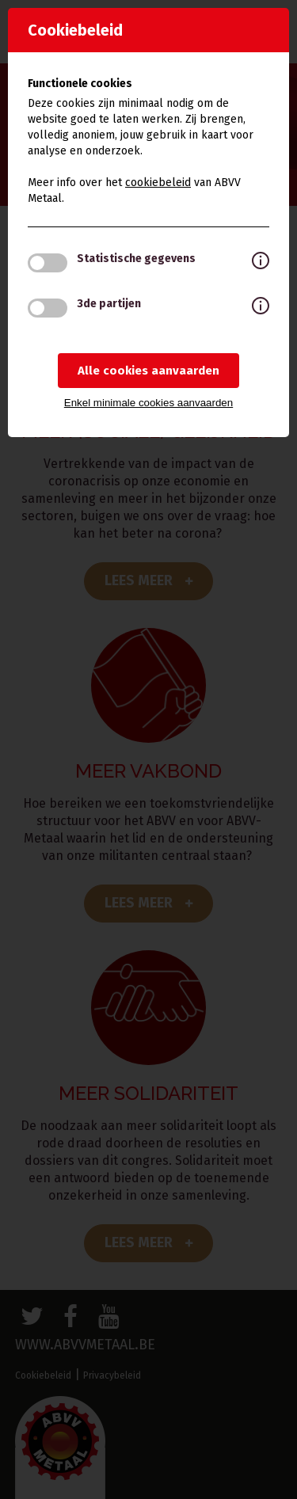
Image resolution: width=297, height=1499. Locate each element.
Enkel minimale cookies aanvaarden (148, 403)
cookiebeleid (158, 182)
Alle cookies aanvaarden (148, 370)
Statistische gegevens (136, 258)
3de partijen (109, 303)
